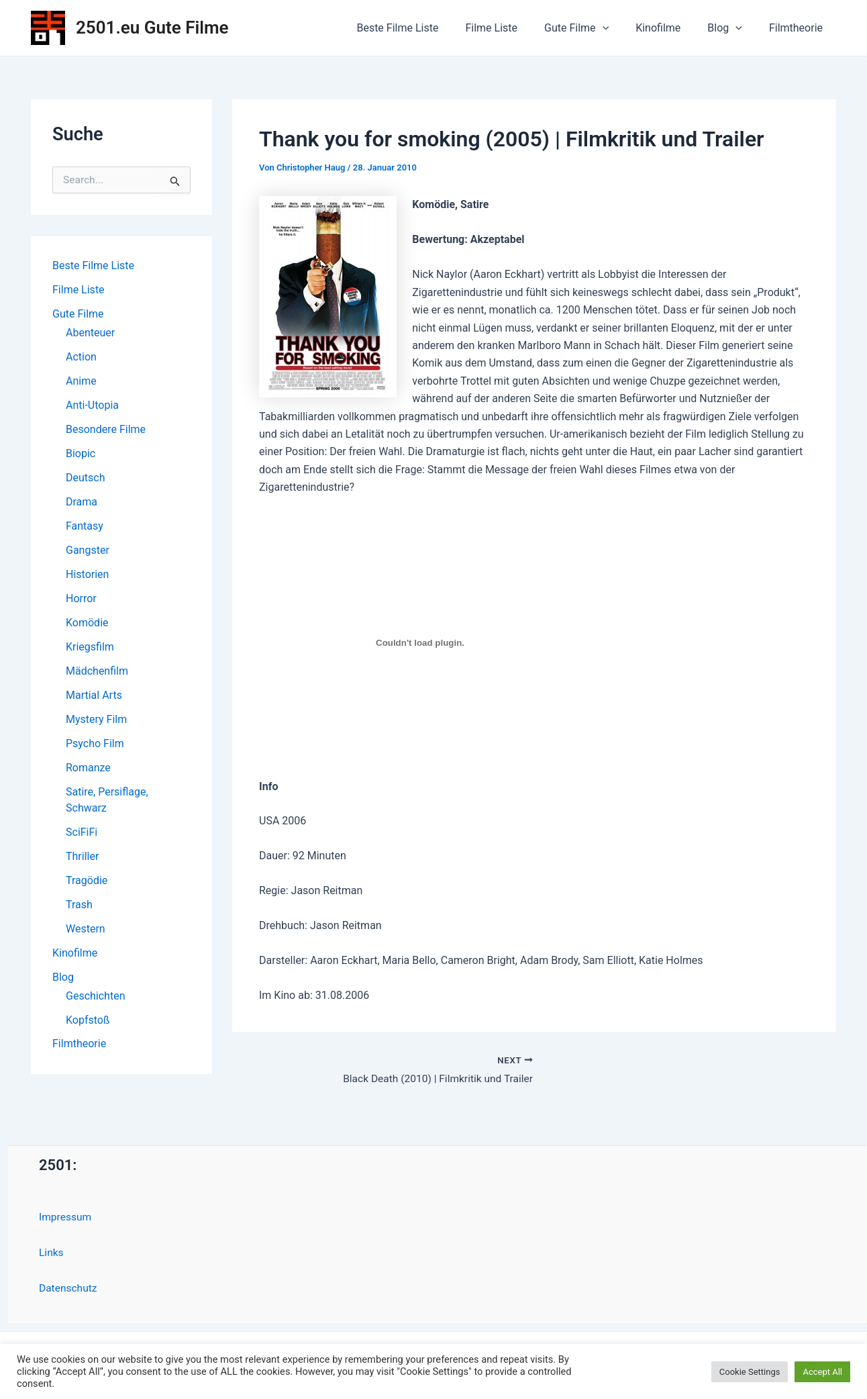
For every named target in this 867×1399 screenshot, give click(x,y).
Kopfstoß (87, 1020)
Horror (81, 598)
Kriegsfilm (90, 646)
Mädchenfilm (97, 671)
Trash (79, 904)
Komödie (87, 622)
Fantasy (84, 526)
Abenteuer (90, 332)
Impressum (66, 1217)
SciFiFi (81, 832)
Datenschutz (69, 1288)
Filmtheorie (798, 27)
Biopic (80, 453)
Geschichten (95, 996)
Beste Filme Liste (427, 27)
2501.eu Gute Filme (152, 27)
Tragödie (86, 880)
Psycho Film (95, 743)
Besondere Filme (106, 429)
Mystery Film (96, 719)
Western (85, 928)
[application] (621, 28)
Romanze (88, 767)
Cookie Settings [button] (749, 1372)
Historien (87, 574)
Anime (81, 381)
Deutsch (85, 477)
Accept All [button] (822, 1372)
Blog (732, 28)
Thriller (82, 856)
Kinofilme (671, 27)
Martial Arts (94, 695)
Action (81, 356)
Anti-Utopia (92, 405)
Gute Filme (595, 28)
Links (51, 1252)
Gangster (87, 550)
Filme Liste (515, 27)
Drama (81, 501)
